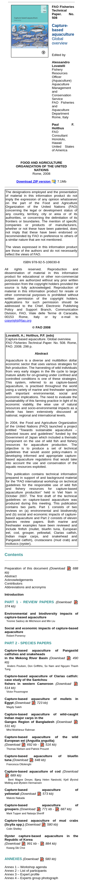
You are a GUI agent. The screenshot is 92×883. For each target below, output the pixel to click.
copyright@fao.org (18, 320)
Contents (14, 554)
